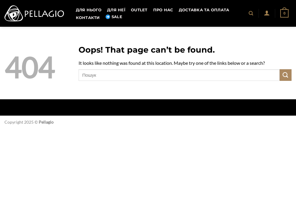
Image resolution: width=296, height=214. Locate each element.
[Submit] (286, 75)
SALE (114, 17)
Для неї (116, 10)
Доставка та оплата (204, 10)
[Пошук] (251, 13)
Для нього (88, 10)
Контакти (88, 17)
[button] (266, 12)
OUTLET (139, 10)
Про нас (163, 10)
